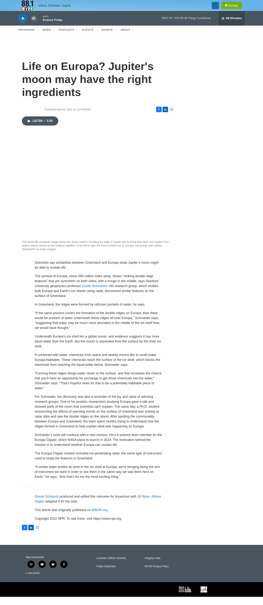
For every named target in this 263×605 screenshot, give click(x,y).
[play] (23, 26)
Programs (26, 38)
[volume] (34, 26)
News (47, 38)
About (125, 38)
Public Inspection (106, 574)
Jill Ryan (143, 505)
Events (88, 38)
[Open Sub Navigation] (37, 38)
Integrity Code (152, 566)
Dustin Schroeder (94, 294)
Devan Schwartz (47, 505)
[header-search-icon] (217, 9)
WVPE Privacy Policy (156, 574)
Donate (235, 10)
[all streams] (232, 26)
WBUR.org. (100, 518)
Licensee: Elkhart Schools (111, 566)
